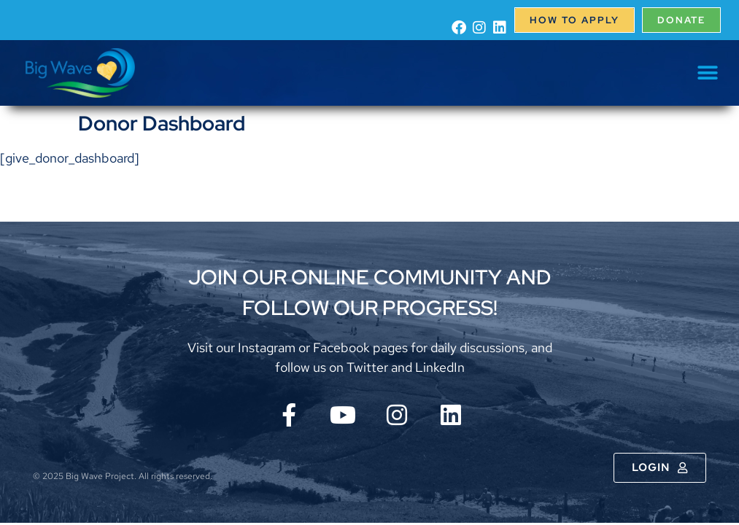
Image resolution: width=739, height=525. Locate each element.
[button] (708, 73)
